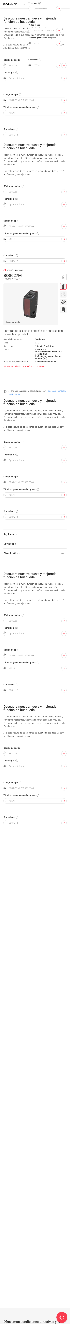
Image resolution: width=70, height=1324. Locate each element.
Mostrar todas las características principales (23, 366)
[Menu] (65, 4)
